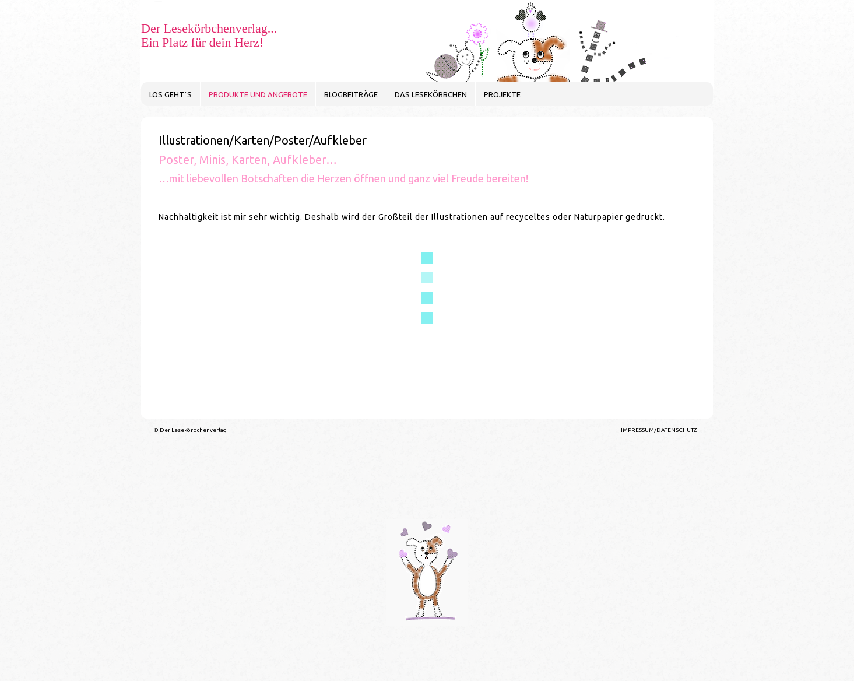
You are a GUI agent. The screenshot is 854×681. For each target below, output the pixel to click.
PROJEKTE (502, 94)
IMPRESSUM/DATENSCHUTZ (659, 430)
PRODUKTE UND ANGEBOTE (258, 94)
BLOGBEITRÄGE (351, 94)
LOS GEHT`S (170, 94)
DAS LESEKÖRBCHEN (431, 94)
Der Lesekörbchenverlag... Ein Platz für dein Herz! (209, 35)
